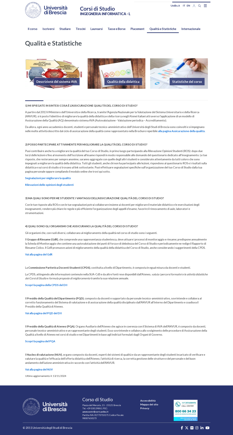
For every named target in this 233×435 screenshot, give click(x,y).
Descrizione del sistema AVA (56, 81)
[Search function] (199, 6)
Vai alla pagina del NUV (39, 369)
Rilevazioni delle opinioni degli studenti (49, 184)
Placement (137, 29)
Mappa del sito (149, 404)
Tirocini (80, 29)
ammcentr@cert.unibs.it (95, 411)
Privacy (144, 408)
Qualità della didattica (123, 81)
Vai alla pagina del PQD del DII (43, 313)
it (184, 5)
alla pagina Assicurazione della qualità (181, 131)
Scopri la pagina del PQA (40, 341)
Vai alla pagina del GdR (38, 254)
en (188, 5)
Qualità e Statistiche (163, 29)
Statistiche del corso (187, 81)
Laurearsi (96, 29)
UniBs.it (175, 5)
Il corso (32, 29)
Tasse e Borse (116, 29)
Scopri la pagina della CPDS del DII (46, 285)
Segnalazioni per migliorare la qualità (48, 178)
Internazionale (190, 29)
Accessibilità (148, 400)
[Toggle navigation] (205, 5)
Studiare (65, 29)
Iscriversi (48, 29)
